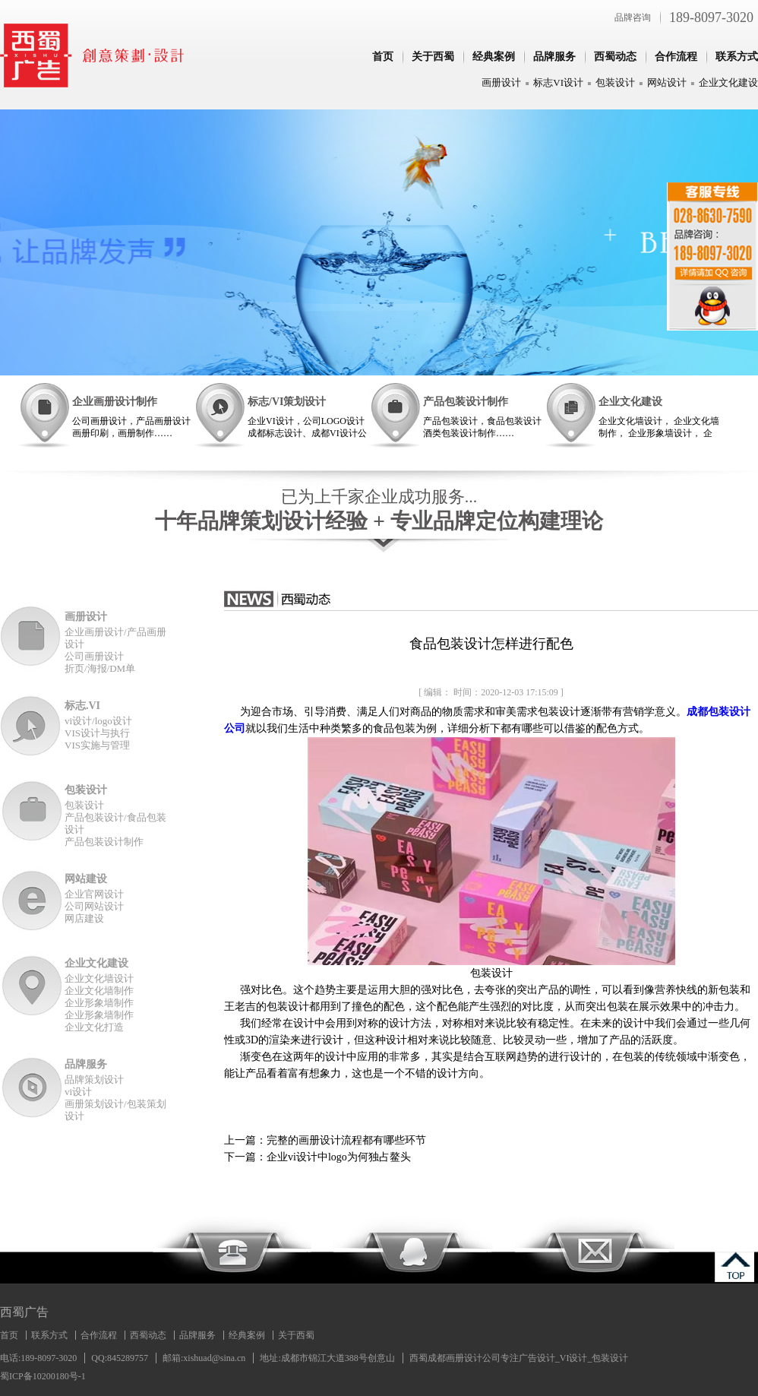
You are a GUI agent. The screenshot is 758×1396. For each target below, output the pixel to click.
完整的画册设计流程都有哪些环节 (346, 1140)
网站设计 (667, 82)
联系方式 (736, 56)
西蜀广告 (24, 1312)
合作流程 (676, 56)
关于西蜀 (433, 56)
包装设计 (615, 82)
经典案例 (493, 56)
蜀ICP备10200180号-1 (43, 1376)
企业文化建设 (728, 82)
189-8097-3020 (711, 17)
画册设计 (501, 82)
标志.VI (82, 705)
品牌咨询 (632, 17)
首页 (382, 56)
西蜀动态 (615, 56)
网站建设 (86, 879)
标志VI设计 (558, 82)
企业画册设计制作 (114, 401)
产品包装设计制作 (465, 401)
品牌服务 (554, 56)
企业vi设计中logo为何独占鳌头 (339, 1157)
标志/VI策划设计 (287, 401)
